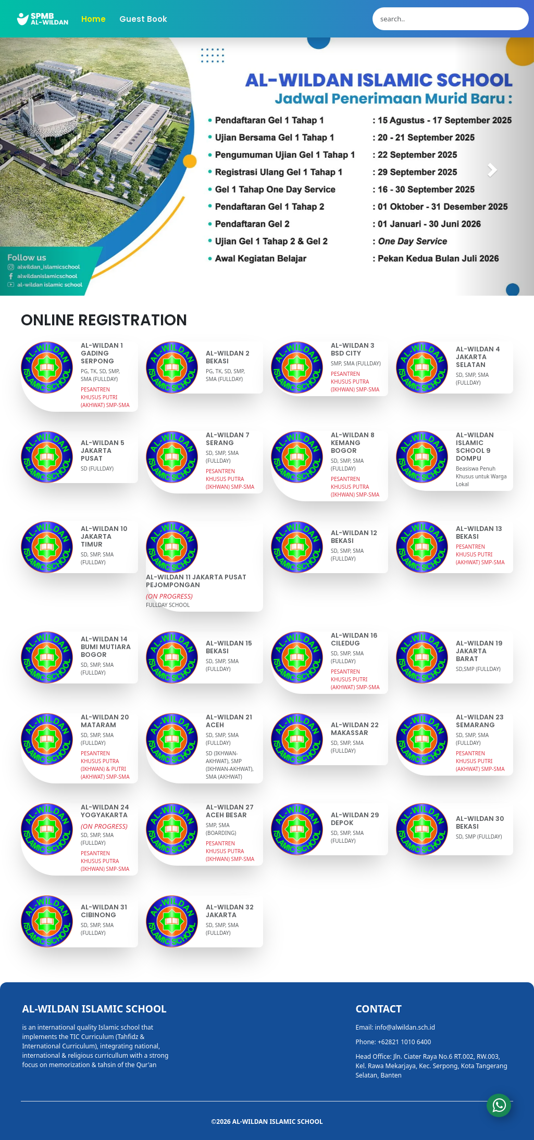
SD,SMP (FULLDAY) (478, 669)
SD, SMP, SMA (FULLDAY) (472, 378)
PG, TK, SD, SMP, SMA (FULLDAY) (100, 375)
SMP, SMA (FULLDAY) (356, 363)
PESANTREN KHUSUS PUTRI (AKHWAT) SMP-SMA (105, 397)
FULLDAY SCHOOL (168, 605)
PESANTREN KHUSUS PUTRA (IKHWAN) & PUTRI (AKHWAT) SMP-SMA (105, 765)
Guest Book (143, 19)
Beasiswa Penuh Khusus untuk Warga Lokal (481, 476)
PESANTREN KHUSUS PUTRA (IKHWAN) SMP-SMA (355, 381)
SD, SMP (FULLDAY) (479, 836)
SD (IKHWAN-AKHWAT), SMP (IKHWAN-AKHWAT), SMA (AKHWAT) (230, 765)
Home (93, 19)
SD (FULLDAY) (97, 468)
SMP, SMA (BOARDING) (221, 829)
